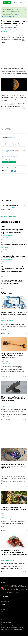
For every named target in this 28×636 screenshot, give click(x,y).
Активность (3, 613)
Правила (2, 619)
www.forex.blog (16, 91)
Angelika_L (4, 333)
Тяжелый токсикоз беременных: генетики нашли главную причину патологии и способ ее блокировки (14, 244)
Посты (2, 607)
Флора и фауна (4, 517)
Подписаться (12, 162)
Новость (8, 129)
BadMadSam (5, 487)
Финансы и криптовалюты (11, 156)
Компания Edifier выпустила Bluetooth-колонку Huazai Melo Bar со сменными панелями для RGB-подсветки (12, 281)
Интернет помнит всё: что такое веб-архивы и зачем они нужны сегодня (14, 313)
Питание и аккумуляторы (7, 474)
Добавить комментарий (9, 217)
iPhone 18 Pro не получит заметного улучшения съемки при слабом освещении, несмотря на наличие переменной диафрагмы (14, 231)
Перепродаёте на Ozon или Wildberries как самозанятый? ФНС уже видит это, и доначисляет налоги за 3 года (14, 553)
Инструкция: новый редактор (7, 620)
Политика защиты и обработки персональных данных (12, 627)
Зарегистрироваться (5, 600)
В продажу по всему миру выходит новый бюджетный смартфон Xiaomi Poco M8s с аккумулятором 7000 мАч (13, 256)
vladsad (4, 530)
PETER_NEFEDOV (6, 419)
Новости (21, 2)
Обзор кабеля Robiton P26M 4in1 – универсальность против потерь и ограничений (13, 466)
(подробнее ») (11, 137)
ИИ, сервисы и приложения (7, 320)
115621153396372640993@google (9, 205)
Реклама (2, 624)
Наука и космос (4, 247)
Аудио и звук (4, 285)
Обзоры (16, 2)
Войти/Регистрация (5, 601)
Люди (2, 611)
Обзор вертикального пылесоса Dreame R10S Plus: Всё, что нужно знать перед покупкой (12, 355)
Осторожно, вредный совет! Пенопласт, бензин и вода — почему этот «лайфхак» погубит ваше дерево (13, 510)
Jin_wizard (10, 150)
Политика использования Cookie (8, 626)
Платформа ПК (4, 406)
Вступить (5, 162)
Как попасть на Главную (6, 622)
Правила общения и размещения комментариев (11, 629)
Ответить (3, 211)
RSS (12, 159)
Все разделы (3, 609)
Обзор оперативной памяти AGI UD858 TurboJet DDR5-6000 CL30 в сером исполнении (13, 398)
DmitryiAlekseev (6, 376)
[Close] (25, 9)
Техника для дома (5, 363)
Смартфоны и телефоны (7, 235)
